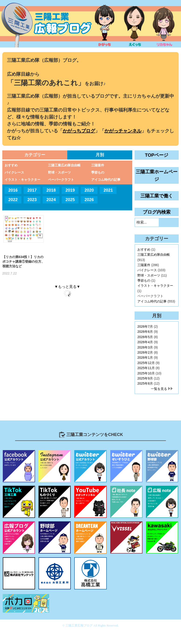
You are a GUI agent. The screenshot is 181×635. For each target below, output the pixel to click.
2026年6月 (145, 331)
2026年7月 (145, 326)
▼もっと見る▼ (67, 287)
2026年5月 (145, 337)
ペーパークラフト (61, 179)
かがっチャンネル (123, 130)
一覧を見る (159, 389)
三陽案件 (97, 165)
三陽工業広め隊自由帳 (64, 165)
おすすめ (11, 165)
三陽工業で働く (156, 195)
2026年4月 (145, 342)
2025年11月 (146, 368)
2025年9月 (145, 378)
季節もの (97, 172)
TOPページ (156, 155)
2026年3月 (145, 347)
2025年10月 (146, 373)
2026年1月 (145, 357)
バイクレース (14, 172)
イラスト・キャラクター (22, 179)
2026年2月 (145, 352)
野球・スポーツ (59, 172)
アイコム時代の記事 (105, 179)
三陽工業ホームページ (157, 175)
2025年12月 (146, 363)
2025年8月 (145, 383)
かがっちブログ (79, 130)
